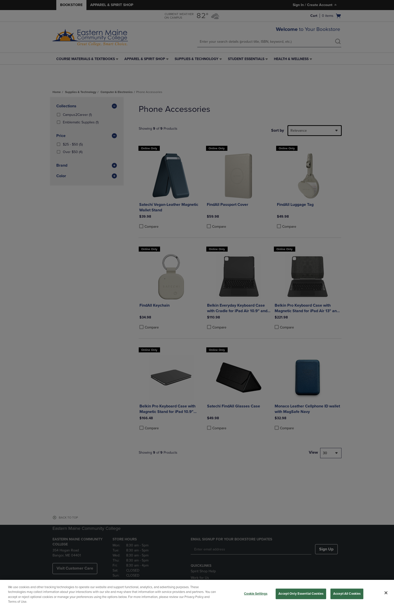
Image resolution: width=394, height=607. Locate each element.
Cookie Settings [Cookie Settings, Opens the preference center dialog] (255, 594)
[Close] (385, 592)
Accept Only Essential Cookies (300, 594)
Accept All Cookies (347, 594)
